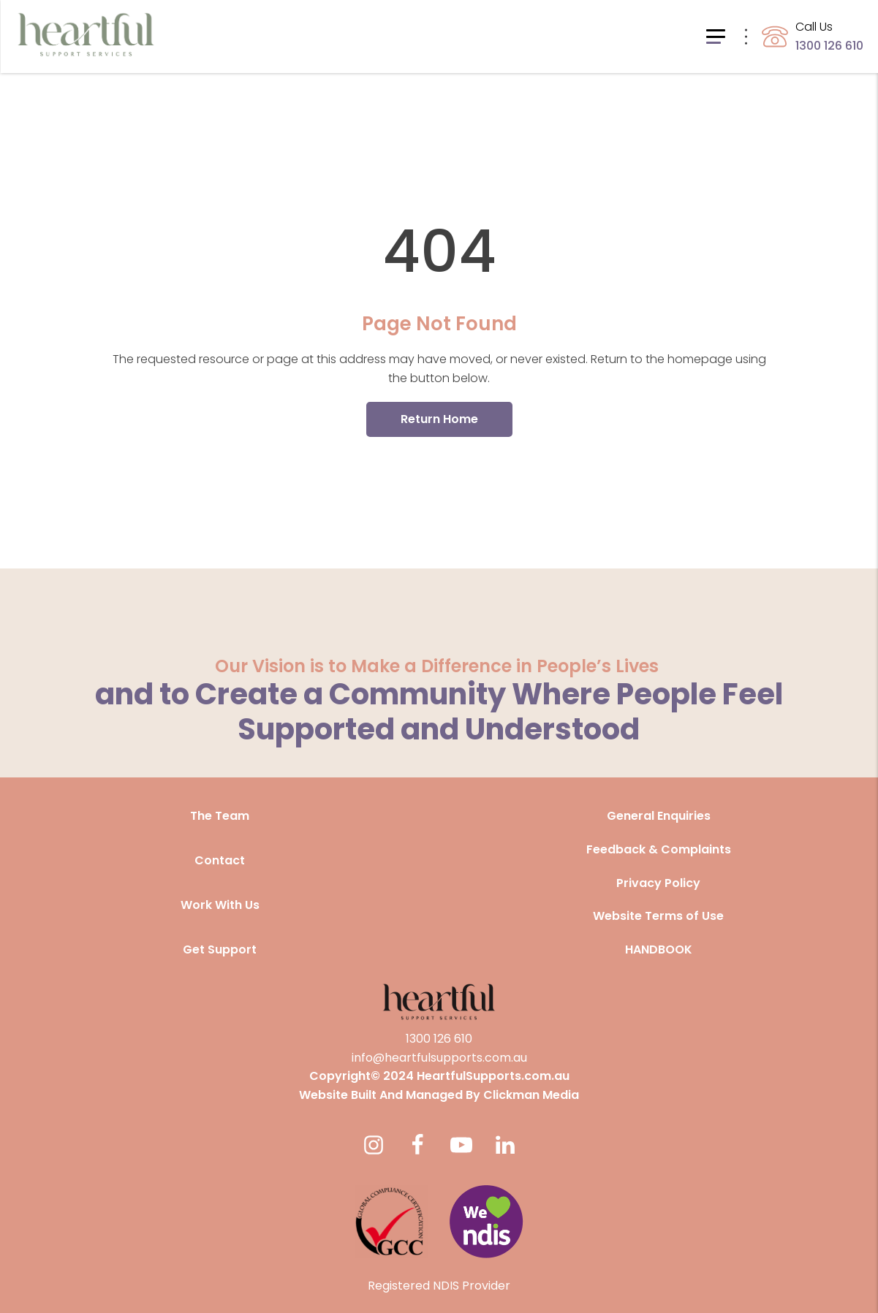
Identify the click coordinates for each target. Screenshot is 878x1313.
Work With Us (220, 905)
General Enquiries (659, 815)
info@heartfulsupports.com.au (439, 1057)
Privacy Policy (658, 883)
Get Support (220, 949)
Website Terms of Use (658, 915)
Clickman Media (531, 1094)
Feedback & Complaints (658, 849)
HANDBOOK (658, 949)
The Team (219, 815)
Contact (219, 860)
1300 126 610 (439, 1038)
